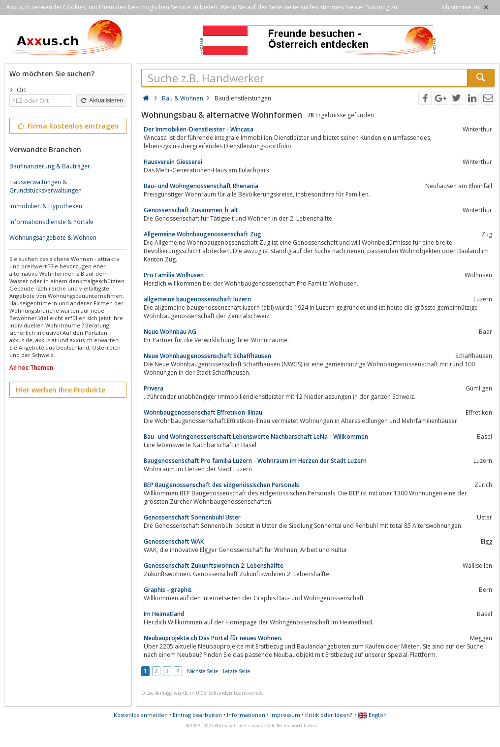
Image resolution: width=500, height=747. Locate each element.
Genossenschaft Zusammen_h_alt (191, 210)
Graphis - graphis (168, 589)
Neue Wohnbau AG (170, 331)
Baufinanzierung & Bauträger (49, 166)
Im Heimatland (164, 614)
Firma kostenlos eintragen (67, 125)
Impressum (285, 714)
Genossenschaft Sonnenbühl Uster (192, 517)
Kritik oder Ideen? (328, 714)
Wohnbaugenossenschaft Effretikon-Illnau (203, 412)
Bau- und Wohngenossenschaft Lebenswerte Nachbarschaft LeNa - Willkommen (256, 436)
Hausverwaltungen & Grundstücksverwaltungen (45, 186)
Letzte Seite (236, 671)
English (372, 714)
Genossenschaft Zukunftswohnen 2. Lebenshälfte (213, 565)
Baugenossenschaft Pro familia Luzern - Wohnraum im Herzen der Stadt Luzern (255, 460)
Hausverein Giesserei (173, 162)
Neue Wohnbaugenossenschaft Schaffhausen (207, 356)
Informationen (246, 714)
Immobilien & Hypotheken (45, 206)
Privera (153, 388)
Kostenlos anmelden (141, 714)
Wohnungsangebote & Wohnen (52, 237)
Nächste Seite (202, 671)
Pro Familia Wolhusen (174, 275)
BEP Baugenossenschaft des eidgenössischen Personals (221, 485)
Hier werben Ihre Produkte (60, 389)
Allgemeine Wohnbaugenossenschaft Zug (202, 234)
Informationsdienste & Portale (51, 222)
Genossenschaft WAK (174, 541)
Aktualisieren (101, 100)
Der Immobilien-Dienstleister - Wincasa (198, 129)
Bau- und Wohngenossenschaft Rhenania (201, 186)
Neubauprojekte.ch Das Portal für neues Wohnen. (213, 638)
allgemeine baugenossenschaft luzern (197, 299)
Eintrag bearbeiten (197, 714)
